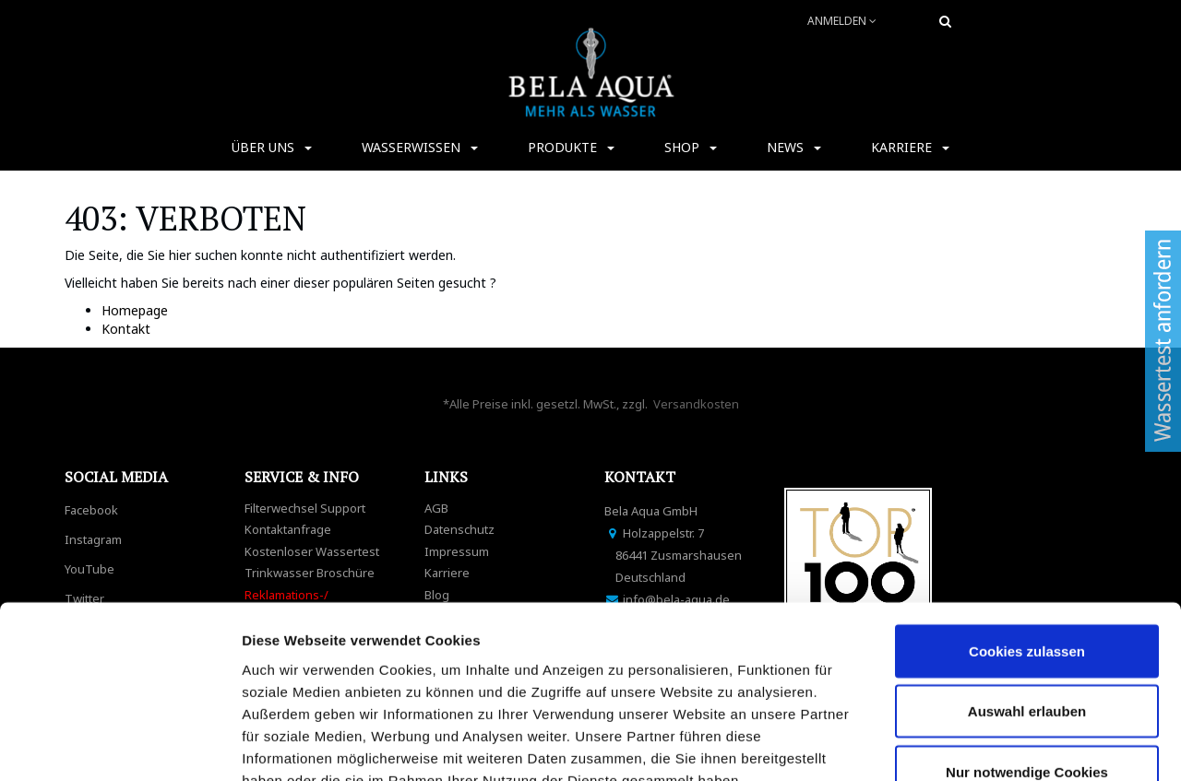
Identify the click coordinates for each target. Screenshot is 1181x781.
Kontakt (125, 328)
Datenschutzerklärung (321, 668)
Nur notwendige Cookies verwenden (1027, 649)
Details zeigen (981, 744)
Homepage (134, 310)
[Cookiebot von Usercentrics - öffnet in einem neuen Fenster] (119, 745)
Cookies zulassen (1027, 517)
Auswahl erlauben (1027, 578)
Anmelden (842, 21)
